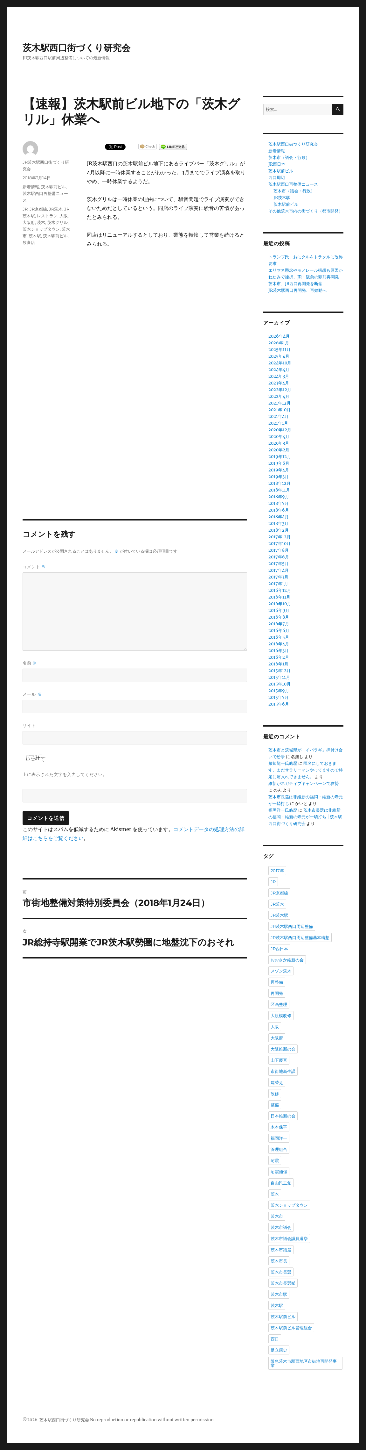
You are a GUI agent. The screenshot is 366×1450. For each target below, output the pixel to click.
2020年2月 (278, 450)
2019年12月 (279, 456)
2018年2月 (278, 530)
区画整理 (279, 1004)
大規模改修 (281, 1015)
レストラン (47, 215)
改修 (275, 1093)
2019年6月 (278, 463)
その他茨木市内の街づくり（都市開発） (305, 211)
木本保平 (279, 1127)
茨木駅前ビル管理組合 (291, 1327)
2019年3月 (278, 476)
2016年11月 (279, 597)
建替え (277, 1082)
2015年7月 (278, 697)
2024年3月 (278, 376)
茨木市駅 (279, 1294)
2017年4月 (278, 570)
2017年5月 (278, 563)
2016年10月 (279, 604)
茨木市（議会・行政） (289, 157)
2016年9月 (278, 610)
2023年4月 (278, 383)
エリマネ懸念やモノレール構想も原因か (305, 270)
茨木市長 (279, 1260)
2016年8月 (278, 617)
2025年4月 (278, 356)
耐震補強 (279, 1171)
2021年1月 (278, 423)
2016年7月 (278, 624)
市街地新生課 (283, 1071)
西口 (275, 1338)
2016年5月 (278, 637)
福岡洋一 (279, 1138)
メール (32, 694)
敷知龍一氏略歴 (282, 763)
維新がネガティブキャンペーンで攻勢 (303, 783)
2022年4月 (278, 396)
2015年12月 (279, 670)
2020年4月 (278, 436)
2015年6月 (278, 704)
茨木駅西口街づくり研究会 (76, 47)
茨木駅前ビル (53, 186)
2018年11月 (279, 490)
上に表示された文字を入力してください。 (65, 774)
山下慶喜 (279, 1060)
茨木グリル (57, 222)
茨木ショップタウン (41, 229)
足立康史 (279, 1350)
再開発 (277, 993)
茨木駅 (35, 235)
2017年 (277, 870)
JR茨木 (55, 209)
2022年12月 (279, 389)
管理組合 (279, 1149)
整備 (275, 1104)
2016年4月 (278, 644)
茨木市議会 (281, 1227)
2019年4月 (278, 470)
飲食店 (29, 242)
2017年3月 (278, 577)
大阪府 (29, 222)
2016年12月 (279, 590)
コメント (34, 567)
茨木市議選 (281, 1249)
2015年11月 (279, 677)
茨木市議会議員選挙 (289, 1238)
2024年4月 (278, 369)
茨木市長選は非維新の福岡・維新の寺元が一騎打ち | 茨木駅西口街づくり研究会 (305, 817)
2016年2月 (278, 657)
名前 (30, 663)
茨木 (41, 222)
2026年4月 (279, 336)
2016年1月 (278, 664)
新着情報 (31, 186)
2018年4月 (278, 517)
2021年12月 (279, 403)
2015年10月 (279, 684)
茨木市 (277, 1216)
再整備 (277, 982)
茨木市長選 (281, 1271)
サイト (29, 725)
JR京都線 (38, 209)
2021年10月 (279, 410)
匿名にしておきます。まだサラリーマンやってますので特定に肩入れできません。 (305, 770)
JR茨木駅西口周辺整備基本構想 (300, 937)
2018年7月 (278, 503)
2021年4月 (278, 416)
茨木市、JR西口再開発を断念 (295, 283)
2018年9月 (278, 496)
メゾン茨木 (281, 970)
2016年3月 (278, 650)
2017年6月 (278, 557)
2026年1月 (278, 343)
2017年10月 (279, 543)
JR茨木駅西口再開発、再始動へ (297, 290)
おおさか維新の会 (287, 959)
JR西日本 (276, 164)
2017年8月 (278, 550)
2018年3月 (278, 523)
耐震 (275, 1160)
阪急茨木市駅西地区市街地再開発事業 (304, 1363)
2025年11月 (279, 349)
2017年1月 (278, 583)
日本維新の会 (283, 1115)
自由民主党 (281, 1182)
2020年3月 (278, 443)
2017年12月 (279, 537)
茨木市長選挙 (283, 1283)
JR (25, 209)
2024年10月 (279, 363)
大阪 (63, 215)
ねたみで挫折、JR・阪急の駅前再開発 (303, 277)
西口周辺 (276, 177)
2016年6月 (278, 630)
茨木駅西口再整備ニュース (293, 184)
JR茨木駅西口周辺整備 (292, 926)
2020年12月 (279, 430)
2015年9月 (278, 690)
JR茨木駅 (281, 197)
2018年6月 (278, 510)
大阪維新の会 (283, 1049)
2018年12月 (279, 483)
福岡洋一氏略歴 (282, 810)
